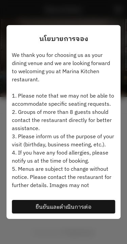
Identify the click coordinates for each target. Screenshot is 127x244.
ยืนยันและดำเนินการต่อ (63, 206)
